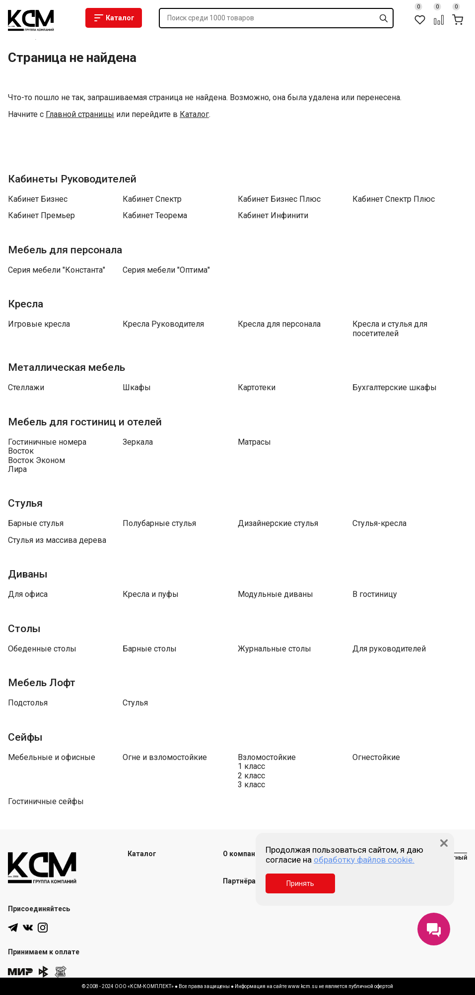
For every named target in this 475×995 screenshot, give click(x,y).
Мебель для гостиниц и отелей (85, 422)
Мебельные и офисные (51, 757)
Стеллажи (26, 387)
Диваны (28, 574)
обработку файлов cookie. (364, 860)
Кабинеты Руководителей (72, 179)
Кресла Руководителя (163, 324)
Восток (21, 451)
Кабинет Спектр (152, 199)
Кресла (25, 304)
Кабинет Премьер (41, 215)
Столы (24, 629)
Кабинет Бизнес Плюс (279, 199)
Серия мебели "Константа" (56, 270)
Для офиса (28, 594)
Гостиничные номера (47, 442)
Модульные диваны (275, 594)
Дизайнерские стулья (278, 523)
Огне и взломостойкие (165, 757)
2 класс (251, 775)
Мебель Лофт (41, 683)
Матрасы (254, 442)
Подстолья (28, 703)
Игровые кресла (39, 324)
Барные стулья (36, 523)
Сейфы (25, 737)
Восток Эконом (36, 460)
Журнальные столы (274, 648)
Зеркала (138, 442)
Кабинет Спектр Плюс (393, 199)
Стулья (25, 503)
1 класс (251, 766)
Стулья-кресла (379, 523)
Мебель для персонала (65, 250)
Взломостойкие (267, 757)
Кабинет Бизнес (38, 199)
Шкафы (137, 387)
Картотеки (256, 387)
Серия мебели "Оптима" (166, 270)
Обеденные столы (42, 648)
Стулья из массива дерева (57, 540)
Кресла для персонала (279, 324)
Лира (17, 469)
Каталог (114, 18)
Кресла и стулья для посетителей (389, 329)
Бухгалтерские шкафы (394, 387)
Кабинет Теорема (155, 215)
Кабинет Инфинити (273, 215)
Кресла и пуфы (151, 594)
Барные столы (150, 648)
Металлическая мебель (66, 367)
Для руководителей (389, 648)
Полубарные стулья (159, 523)
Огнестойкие (376, 757)
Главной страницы (80, 114)
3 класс (251, 784)
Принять (300, 883)
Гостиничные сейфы (46, 801)
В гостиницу (374, 594)
